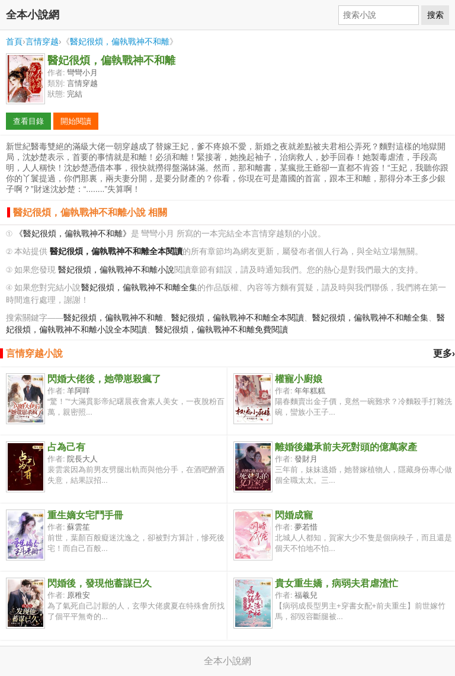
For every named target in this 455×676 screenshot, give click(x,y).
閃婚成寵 (294, 515)
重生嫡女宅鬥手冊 (85, 515)
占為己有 (66, 447)
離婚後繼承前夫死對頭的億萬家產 (346, 447)
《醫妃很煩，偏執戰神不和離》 (73, 233)
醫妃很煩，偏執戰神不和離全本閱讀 (237, 317)
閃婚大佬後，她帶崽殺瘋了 (104, 379)
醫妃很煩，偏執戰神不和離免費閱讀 (221, 329)
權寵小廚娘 (298, 379)
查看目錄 (28, 121)
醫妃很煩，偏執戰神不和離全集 (139, 287)
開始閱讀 (75, 121)
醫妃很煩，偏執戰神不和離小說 (116, 269)
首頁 (14, 41)
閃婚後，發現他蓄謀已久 (99, 583)
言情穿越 (42, 41)
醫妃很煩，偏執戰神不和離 (119, 41)
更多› (444, 353)
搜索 (435, 15)
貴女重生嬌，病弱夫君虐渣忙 (336, 583)
